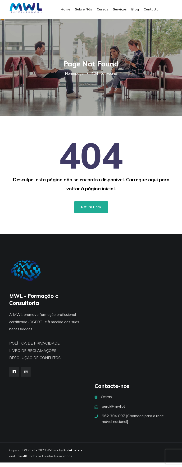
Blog (135, 11)
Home (65, 11)
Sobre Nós (83, 11)
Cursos (102, 11)
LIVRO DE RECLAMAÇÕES (32, 354)
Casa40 (21, 460)
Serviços (120, 11)
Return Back (91, 211)
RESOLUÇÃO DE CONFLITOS (35, 362)
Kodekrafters (73, 455)
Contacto (151, 11)
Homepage (74, 77)
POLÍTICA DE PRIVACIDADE (34, 347)
